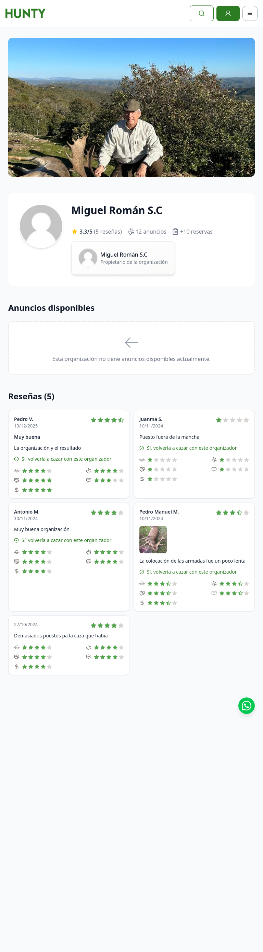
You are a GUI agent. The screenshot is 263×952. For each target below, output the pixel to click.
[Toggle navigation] (250, 13)
